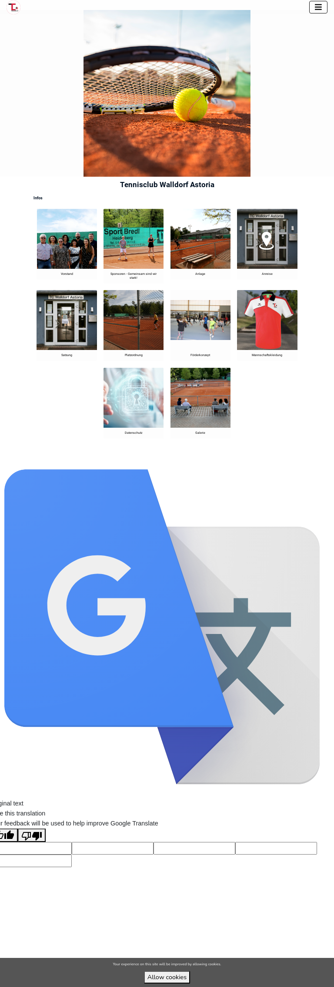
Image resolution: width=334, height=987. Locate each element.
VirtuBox (179, 460)
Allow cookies (167, 977)
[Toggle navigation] (318, 7)
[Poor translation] (32, 845)
